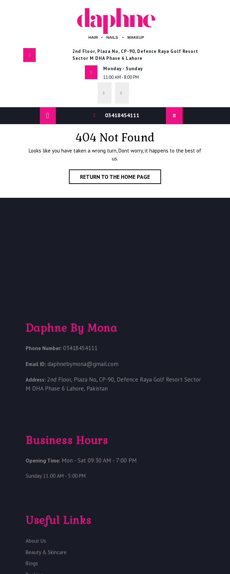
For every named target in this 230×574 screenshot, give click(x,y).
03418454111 (122, 115)
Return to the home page (120, 178)
